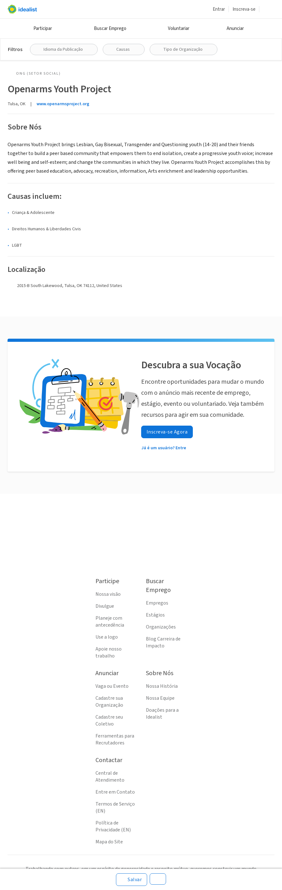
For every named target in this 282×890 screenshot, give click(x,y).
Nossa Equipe (160, 698)
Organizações (161, 626)
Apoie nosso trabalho (108, 652)
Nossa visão (108, 594)
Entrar (219, 9)
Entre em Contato (115, 792)
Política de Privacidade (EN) (113, 826)
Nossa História (162, 686)
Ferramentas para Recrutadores (114, 739)
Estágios (155, 615)
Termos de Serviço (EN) (115, 807)
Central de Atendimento (109, 777)
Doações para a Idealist (162, 714)
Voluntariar (178, 28)
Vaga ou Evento (112, 686)
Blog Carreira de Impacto (163, 642)
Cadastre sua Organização (109, 702)
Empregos (157, 603)
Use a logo (106, 637)
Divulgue (104, 606)
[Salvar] (131, 879)
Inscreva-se (244, 9)
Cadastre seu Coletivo (109, 720)
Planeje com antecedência (109, 622)
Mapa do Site (109, 841)
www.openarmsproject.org (63, 104)
